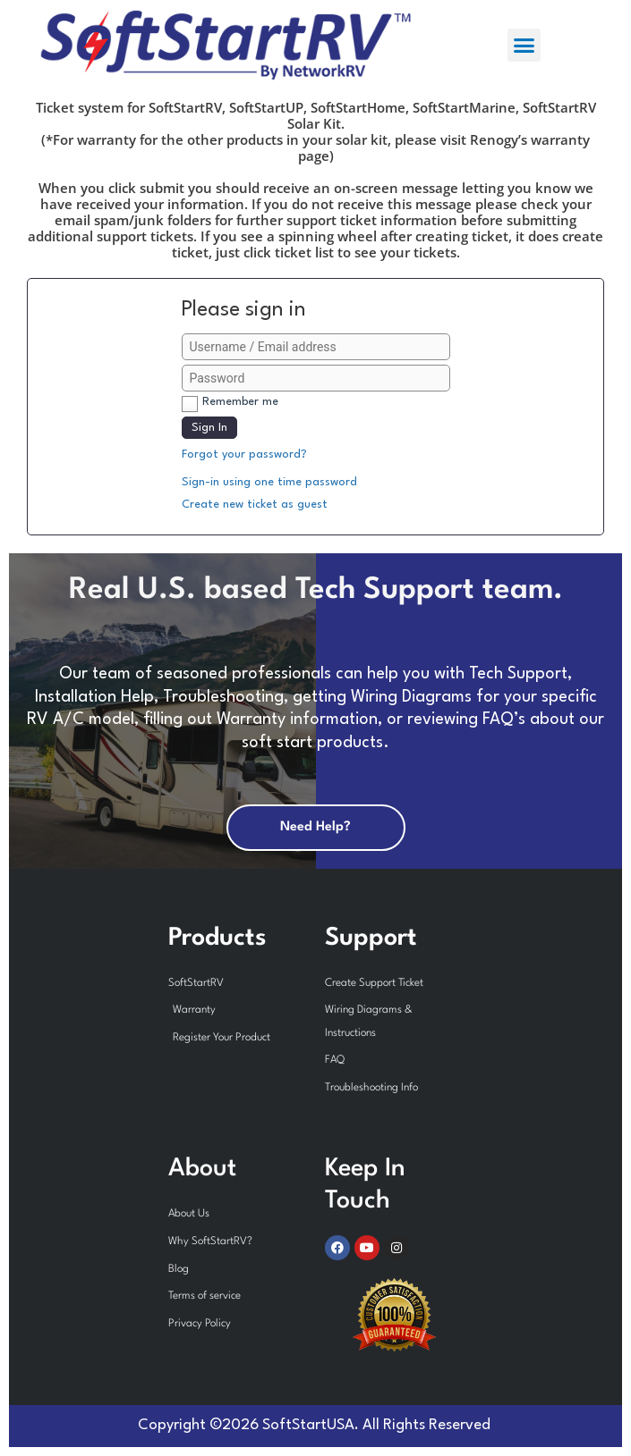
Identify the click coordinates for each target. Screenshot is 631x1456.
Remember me (240, 402)
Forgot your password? (244, 454)
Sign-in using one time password (269, 482)
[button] (524, 46)
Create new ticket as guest (255, 504)
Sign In (209, 427)
